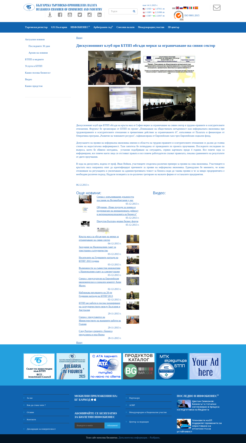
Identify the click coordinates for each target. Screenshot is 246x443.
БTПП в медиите (34, 59)
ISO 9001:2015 (186, 15)
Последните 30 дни (39, 46)
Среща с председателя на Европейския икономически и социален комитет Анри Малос (100, 282)
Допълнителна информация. (133, 437)
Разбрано (154, 437)
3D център (173, 27)
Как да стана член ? (34, 405)
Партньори (133, 398)
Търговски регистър (36, 27)
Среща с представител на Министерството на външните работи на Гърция (100, 320)
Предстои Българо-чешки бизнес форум (117, 221)
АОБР (130, 405)
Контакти (29, 419)
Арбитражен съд (103, 27)
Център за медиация (137, 421)
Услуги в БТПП (33, 66)
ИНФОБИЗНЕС (80, 27)
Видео (28, 79)
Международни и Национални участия (146, 412)
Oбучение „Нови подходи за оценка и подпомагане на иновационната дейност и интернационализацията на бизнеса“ (117, 211)
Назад (79, 37)
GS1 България (59, 27)
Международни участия (151, 27)
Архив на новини (38, 52)
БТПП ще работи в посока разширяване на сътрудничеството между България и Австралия (99, 306)
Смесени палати (126, 27)
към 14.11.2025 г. (150, 5)
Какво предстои (34, 86)
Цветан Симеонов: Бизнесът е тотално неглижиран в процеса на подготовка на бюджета (198, 405)
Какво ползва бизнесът (38, 72)
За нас (28, 398)
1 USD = (154, 9)
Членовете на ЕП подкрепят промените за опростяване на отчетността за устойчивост (199, 426)
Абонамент (112, 425)
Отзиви (28, 412)
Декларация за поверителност (39, 429)
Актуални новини (35, 39)
